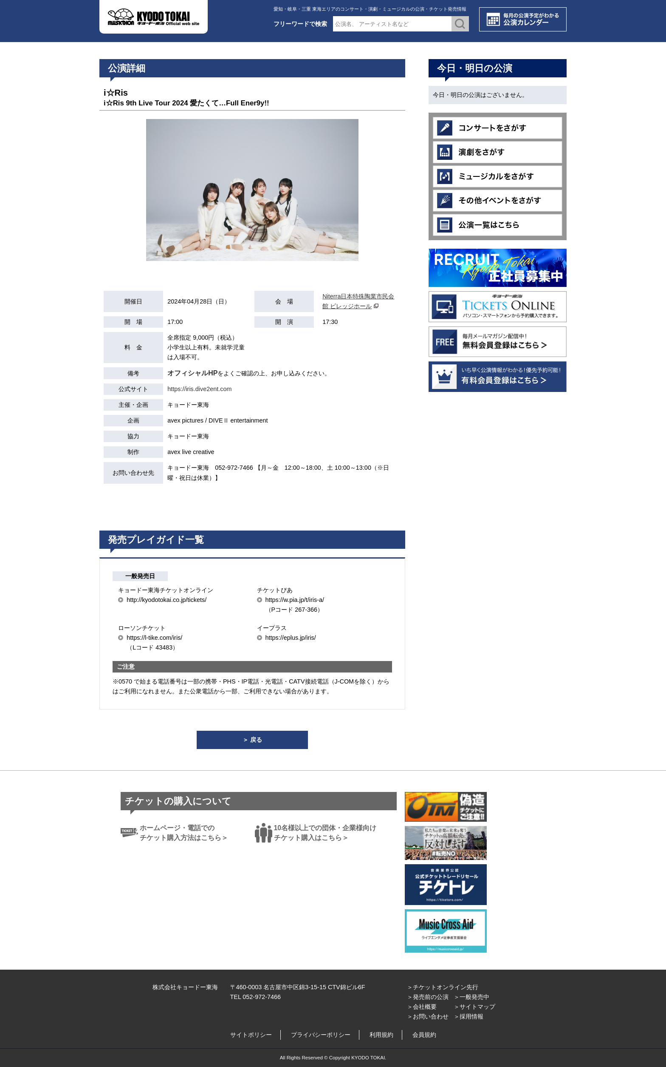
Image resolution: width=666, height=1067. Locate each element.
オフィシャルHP (192, 373)
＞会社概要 (422, 1006)
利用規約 (381, 1034)
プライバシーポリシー (320, 1034)
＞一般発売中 (471, 996)
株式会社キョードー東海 (185, 987)
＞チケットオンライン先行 (442, 987)
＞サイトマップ (474, 1006)
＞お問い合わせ (428, 1016)
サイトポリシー (251, 1034)
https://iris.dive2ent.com (199, 389)
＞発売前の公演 (428, 996)
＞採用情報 (468, 1016)
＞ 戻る (252, 739)
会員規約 (424, 1034)
